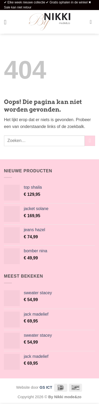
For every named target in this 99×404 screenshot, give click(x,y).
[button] (7, 22)
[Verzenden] (90, 141)
